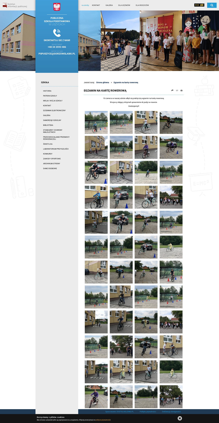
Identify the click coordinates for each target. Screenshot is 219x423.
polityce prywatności (103, 420)
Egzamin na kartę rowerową (126, 82)
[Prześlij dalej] (172, 90)
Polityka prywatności (148, 412)
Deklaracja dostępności (171, 412)
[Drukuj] (181, 90)
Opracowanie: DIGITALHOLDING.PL (119, 412)
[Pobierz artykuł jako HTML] (177, 90)
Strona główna (102, 82)
